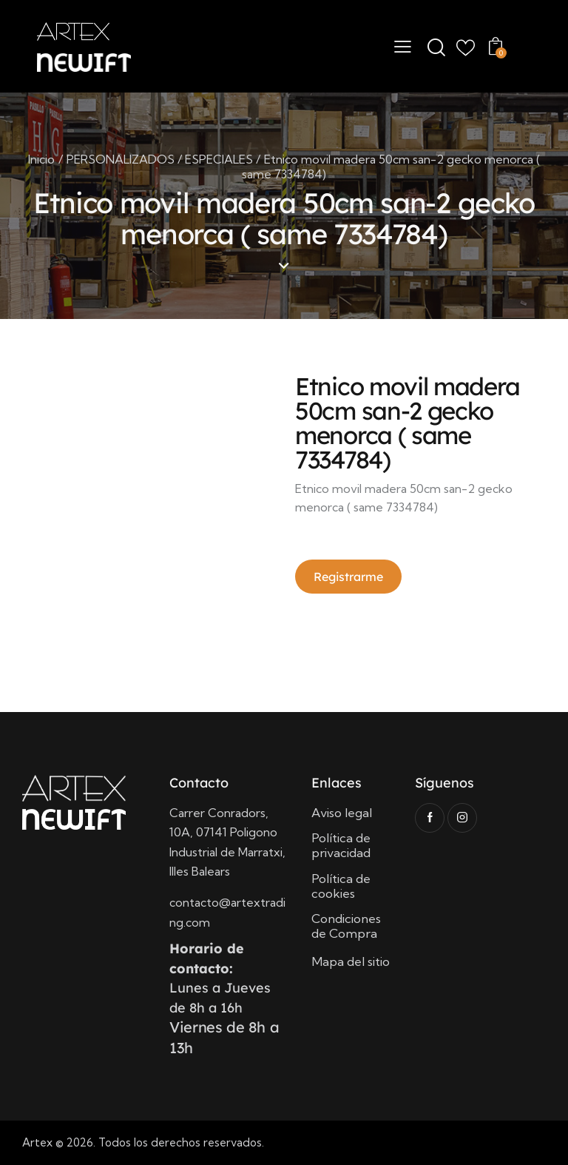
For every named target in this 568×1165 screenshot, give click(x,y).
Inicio (41, 159)
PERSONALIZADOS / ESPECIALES (160, 159)
